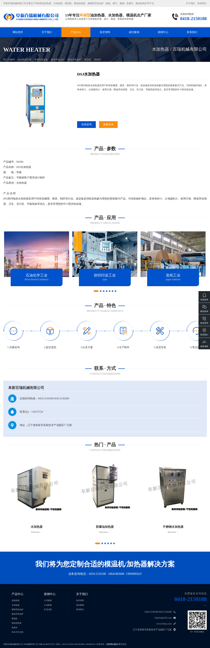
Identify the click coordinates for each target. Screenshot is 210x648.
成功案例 (134, 32)
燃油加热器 (16, 623)
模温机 (87, 57)
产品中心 (76, 32)
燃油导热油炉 (74, 57)
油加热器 (16, 600)
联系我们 (202, 3)
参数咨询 (108, 124)
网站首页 (18, 32)
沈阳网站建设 (112, 644)
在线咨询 (86, 124)
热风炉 (97, 57)
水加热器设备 (41, 57)
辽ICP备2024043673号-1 (45, 644)
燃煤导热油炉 (57, 57)
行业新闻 (48, 605)
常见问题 (48, 609)
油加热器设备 (24, 57)
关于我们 (190, 3)
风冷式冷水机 (17, 632)
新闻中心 (163, 32)
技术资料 (105, 32)
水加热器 (16, 605)
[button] (96, 291)
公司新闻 (48, 600)
